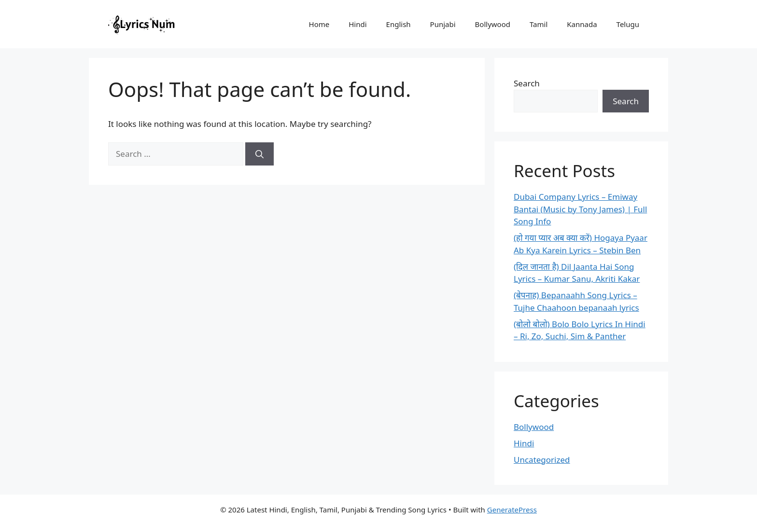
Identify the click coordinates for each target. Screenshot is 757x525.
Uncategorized (542, 459)
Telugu (628, 24)
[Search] (259, 154)
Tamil (538, 24)
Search (527, 83)
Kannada (582, 24)
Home (319, 24)
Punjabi (443, 24)
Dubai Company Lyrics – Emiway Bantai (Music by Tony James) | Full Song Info (580, 209)
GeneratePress (512, 509)
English (398, 24)
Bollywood (492, 24)
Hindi (357, 24)
